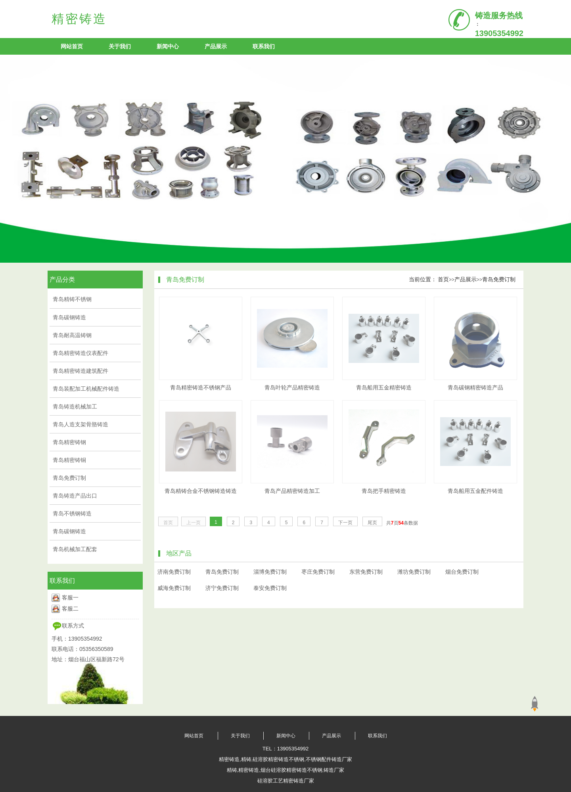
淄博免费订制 (270, 572)
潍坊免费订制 (414, 572)
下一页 (345, 522)
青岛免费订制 (498, 279)
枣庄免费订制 (318, 572)
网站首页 (72, 46)
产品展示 (216, 46)
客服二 (70, 608)
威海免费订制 (174, 588)
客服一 (70, 597)
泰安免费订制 (270, 588)
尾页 (372, 522)
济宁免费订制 (222, 588)
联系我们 (264, 46)
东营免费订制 (366, 572)
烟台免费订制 (462, 572)
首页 (443, 279)
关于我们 (120, 46)
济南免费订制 (174, 572)
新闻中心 (168, 46)
